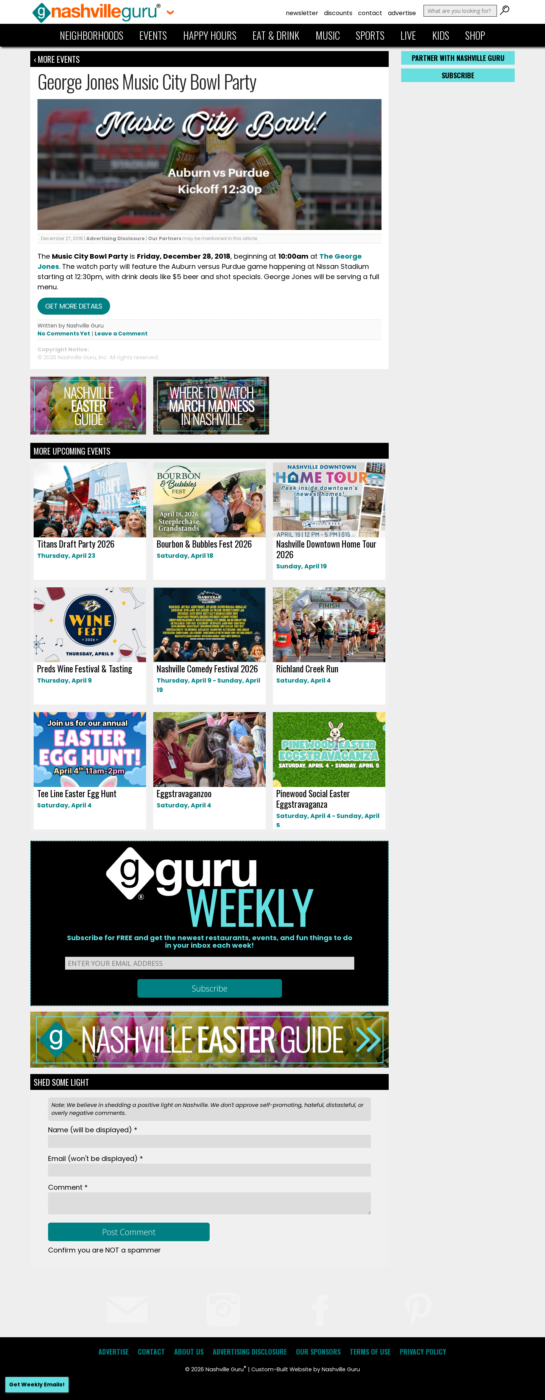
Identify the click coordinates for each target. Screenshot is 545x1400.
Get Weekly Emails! (37, 1384)
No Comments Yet (63, 333)
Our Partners (164, 238)
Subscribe (458, 75)
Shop (475, 35)
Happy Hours (210, 35)
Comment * (68, 1187)
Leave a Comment (121, 333)
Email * (95, 1158)
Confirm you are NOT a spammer (104, 1250)
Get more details (74, 306)
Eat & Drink (275, 35)
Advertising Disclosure (115, 238)
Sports (370, 35)
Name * (92, 1130)
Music (328, 35)
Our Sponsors (318, 1352)
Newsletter (302, 13)
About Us (189, 1352)
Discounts (338, 13)
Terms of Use (370, 1352)
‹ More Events (57, 59)
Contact (370, 13)
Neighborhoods (91, 35)
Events (153, 35)
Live (408, 35)
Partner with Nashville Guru (458, 58)
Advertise (402, 13)
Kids (440, 35)
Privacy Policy (423, 1352)
